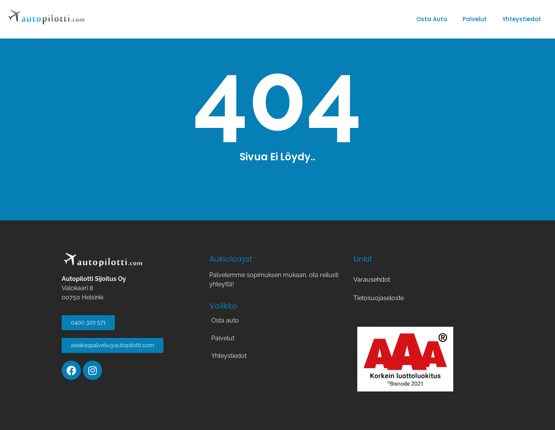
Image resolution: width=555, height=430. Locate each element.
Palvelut (474, 19)
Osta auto (431, 19)
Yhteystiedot (521, 19)
